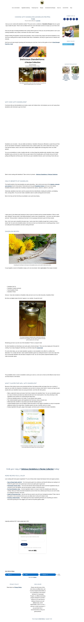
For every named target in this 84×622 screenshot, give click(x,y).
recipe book (40, 347)
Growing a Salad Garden (13, 497)
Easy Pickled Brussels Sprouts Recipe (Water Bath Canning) (75, 77)
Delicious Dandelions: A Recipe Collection (46, 174)
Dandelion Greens (39, 186)
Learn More (38, 20)
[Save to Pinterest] (48, 574)
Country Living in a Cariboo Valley (42, 2)
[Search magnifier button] (73, 44)
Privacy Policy (18, 587)
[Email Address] (32, 540)
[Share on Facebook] (13, 574)
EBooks (34, 577)
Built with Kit (32, 550)
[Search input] (67, 44)
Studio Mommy (42, 618)
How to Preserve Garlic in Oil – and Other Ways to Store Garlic (66, 77)
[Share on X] (30, 574)
